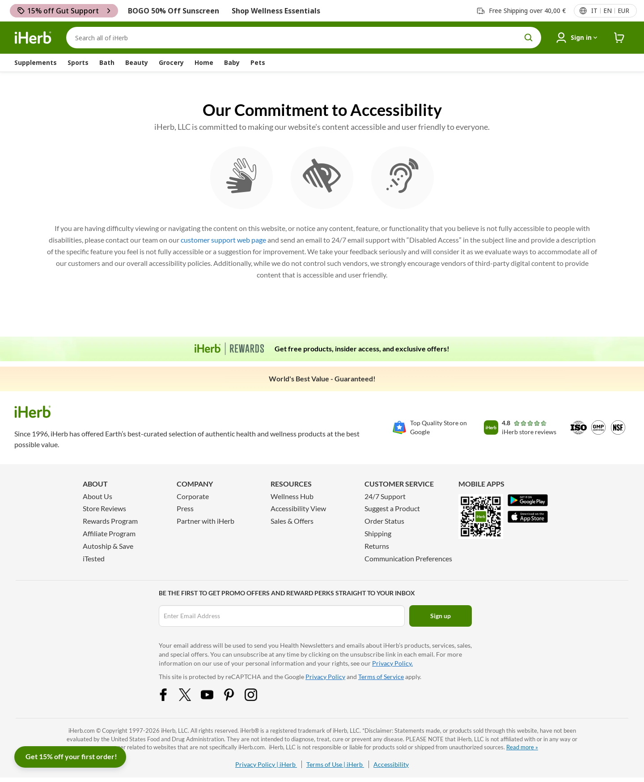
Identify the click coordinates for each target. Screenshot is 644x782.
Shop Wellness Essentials (276, 11)
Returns (376, 546)
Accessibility (391, 764)
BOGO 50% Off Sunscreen (173, 11)
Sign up (440, 616)
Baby (232, 62)
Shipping (377, 533)
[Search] (303, 37)
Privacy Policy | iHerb (266, 764)
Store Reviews (104, 508)
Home (204, 62)
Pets (257, 62)
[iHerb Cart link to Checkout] (619, 38)
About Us (97, 496)
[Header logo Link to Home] (33, 37)
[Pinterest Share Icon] (235, 698)
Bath (106, 62)
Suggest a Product (392, 508)
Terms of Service (381, 676)
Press (185, 508)
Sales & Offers (292, 521)
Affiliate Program (109, 533)
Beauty (136, 62)
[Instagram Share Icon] (256, 698)
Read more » (522, 747)
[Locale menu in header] (610, 10)
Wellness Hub (292, 496)
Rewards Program (110, 521)
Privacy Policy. (392, 663)
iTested (94, 558)
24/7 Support (385, 496)
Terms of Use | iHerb (335, 764)
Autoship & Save (108, 546)
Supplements (35, 62)
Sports (78, 62)
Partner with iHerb (205, 521)
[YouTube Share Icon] (213, 698)
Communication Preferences (408, 558)
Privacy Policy (325, 676)
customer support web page (223, 239)
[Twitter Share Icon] (191, 698)
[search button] (528, 37)
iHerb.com (81, 730)
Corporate (193, 496)
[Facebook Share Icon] (169, 698)
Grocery (171, 62)
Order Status (384, 521)
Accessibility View (298, 508)
